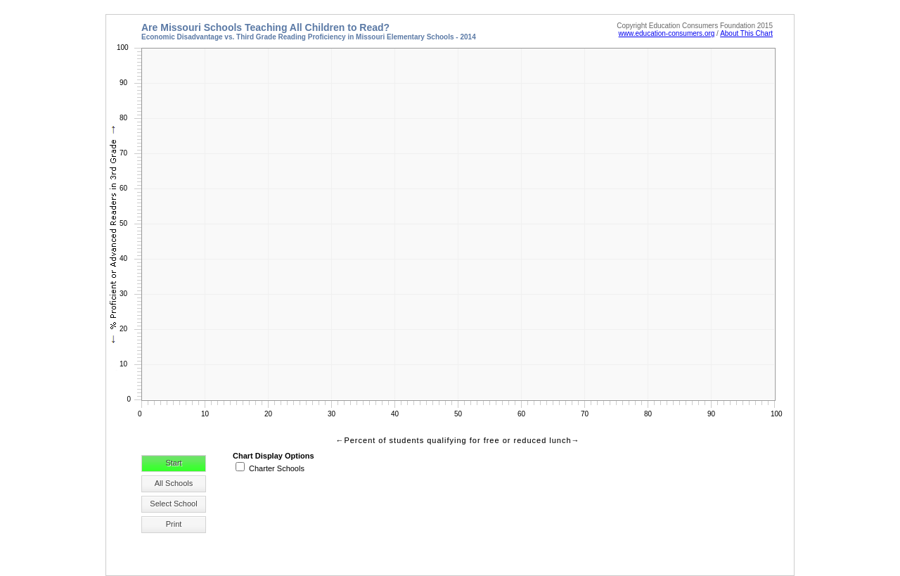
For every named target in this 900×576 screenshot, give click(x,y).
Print (174, 524)
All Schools (174, 483)
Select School (173, 503)
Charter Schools (276, 468)
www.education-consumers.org (667, 33)
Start (173, 463)
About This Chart (746, 33)
